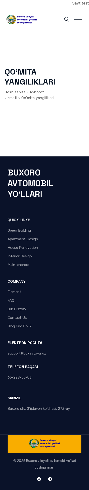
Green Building (19, 230)
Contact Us (17, 317)
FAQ (11, 300)
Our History (17, 309)
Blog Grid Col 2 (20, 326)
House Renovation (23, 247)
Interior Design (20, 256)
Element (14, 292)
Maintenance (18, 265)
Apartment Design (23, 239)
